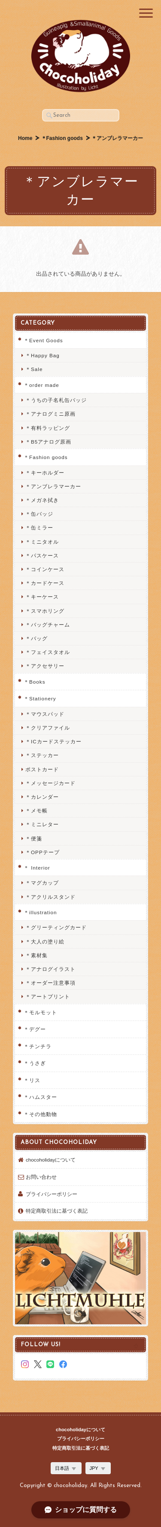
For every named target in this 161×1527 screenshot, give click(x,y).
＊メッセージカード (50, 783)
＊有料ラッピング (47, 428)
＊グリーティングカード (56, 927)
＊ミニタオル (42, 541)
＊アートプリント (47, 996)
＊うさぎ (35, 1063)
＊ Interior (37, 867)
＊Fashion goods (62, 138)
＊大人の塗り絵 (44, 941)
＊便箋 (33, 838)
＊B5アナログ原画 (48, 441)
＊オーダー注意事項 (50, 983)
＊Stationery (40, 698)
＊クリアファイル (47, 727)
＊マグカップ (42, 882)
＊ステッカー (42, 755)
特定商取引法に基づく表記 (57, 1211)
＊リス (32, 1080)
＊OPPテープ (42, 852)
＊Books (34, 681)
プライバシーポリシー (51, 1194)
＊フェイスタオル (47, 652)
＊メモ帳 (36, 810)
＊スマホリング (44, 611)
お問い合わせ (41, 1177)
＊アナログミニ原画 (50, 414)
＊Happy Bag (42, 355)
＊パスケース (42, 555)
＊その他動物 (40, 1114)
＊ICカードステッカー (53, 741)
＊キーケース (42, 596)
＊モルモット (40, 1012)
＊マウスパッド (44, 714)
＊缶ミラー (39, 527)
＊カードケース (44, 583)
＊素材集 (36, 955)
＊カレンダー (42, 797)
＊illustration (40, 912)
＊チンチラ (38, 1046)
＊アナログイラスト (50, 969)
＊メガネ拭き (42, 500)
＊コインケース (44, 569)
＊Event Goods (43, 340)
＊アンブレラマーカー (53, 486)
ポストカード (42, 769)
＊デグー (35, 1029)
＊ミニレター (42, 824)
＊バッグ (36, 638)
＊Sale (34, 369)
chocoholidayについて (51, 1159)
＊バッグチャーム (47, 624)
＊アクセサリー (44, 666)
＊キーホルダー (44, 472)
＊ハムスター (40, 1097)
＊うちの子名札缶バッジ (56, 400)
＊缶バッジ (39, 514)
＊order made (41, 385)
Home (25, 138)
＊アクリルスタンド (50, 897)
